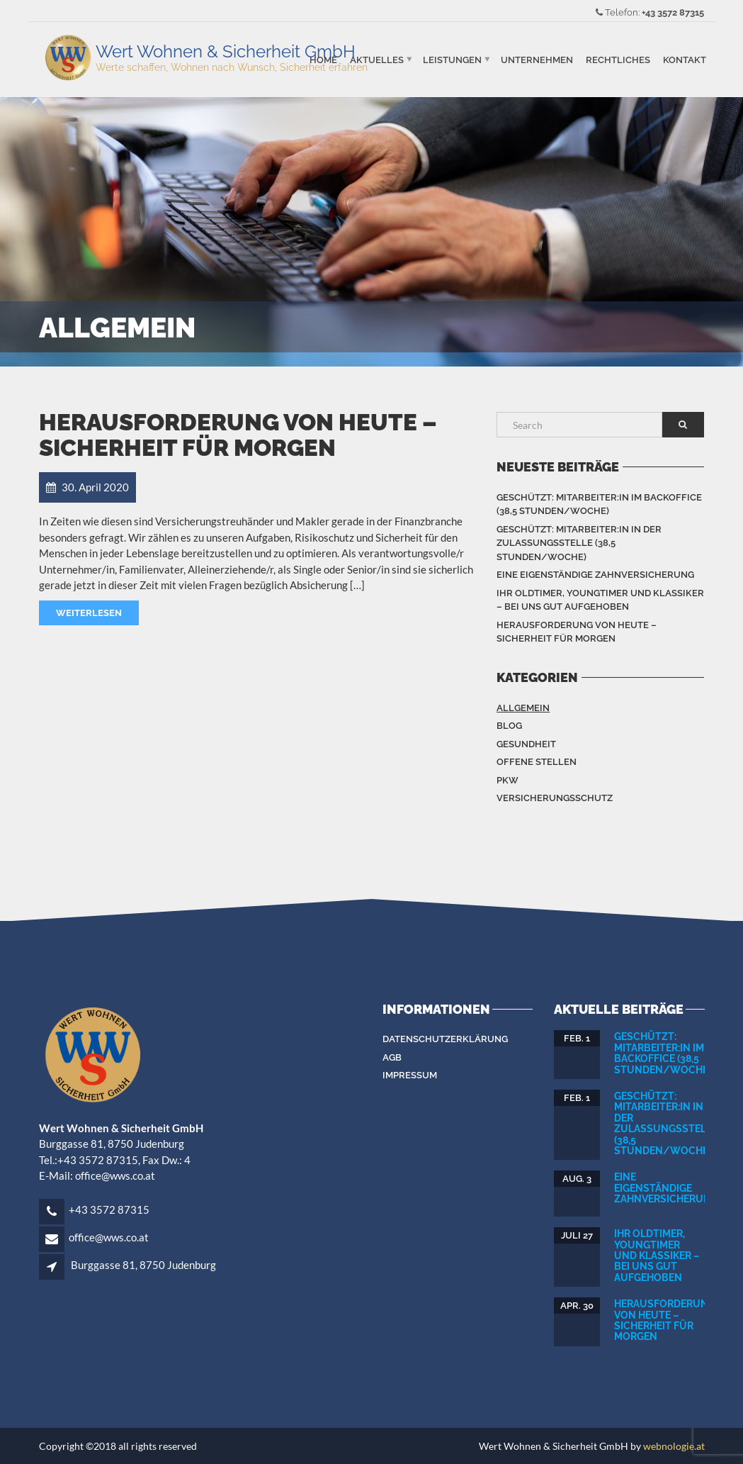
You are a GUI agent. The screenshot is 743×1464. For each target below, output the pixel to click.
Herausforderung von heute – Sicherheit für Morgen (238, 435)
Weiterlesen (89, 613)
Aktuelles (377, 59)
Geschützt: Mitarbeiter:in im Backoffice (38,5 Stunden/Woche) (599, 504)
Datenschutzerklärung (445, 1039)
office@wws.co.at (109, 1237)
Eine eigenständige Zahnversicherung (595, 574)
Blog (509, 725)
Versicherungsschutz (555, 798)
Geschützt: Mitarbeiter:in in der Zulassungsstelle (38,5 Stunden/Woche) (579, 543)
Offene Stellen (537, 761)
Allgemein (523, 708)
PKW (507, 780)
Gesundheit (526, 744)
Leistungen (452, 59)
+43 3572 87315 (673, 12)
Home (323, 59)
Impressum (409, 1075)
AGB (392, 1057)
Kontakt (684, 59)
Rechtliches (618, 59)
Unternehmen (537, 59)
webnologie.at (674, 1446)
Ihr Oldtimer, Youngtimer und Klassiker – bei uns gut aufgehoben (600, 600)
